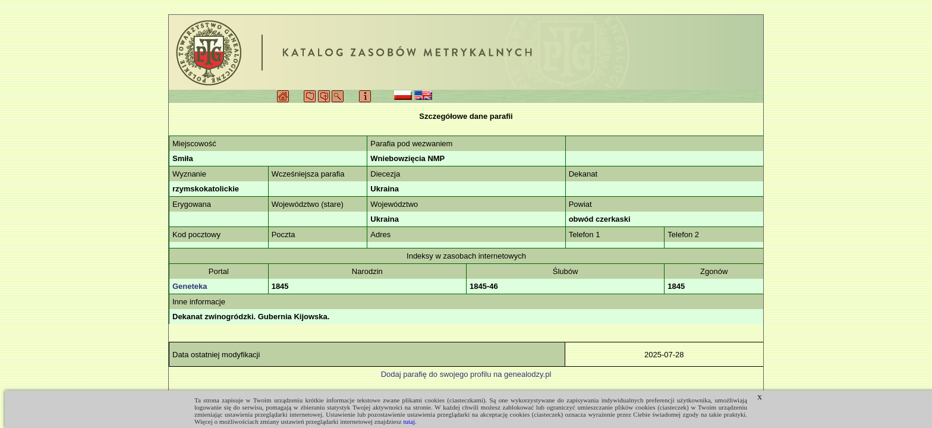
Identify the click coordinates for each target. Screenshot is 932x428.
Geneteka (189, 286)
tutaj (409, 421)
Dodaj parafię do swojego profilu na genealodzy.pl (466, 374)
